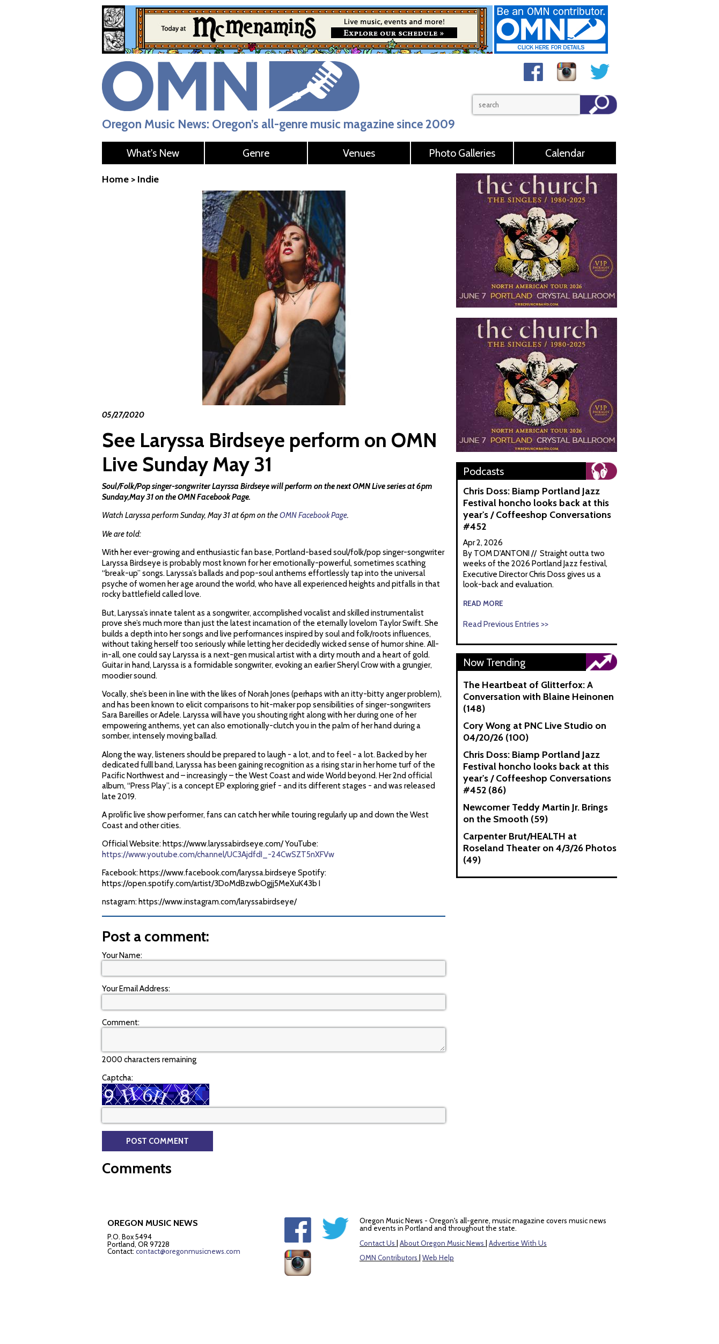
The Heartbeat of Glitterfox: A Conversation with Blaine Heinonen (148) (538, 696)
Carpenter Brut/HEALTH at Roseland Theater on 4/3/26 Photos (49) (540, 848)
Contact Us (377, 1243)
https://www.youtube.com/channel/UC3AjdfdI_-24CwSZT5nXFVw (218, 854)
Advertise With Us (518, 1243)
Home (115, 179)
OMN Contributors (388, 1257)
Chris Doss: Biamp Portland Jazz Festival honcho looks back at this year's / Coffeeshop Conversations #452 (537, 508)
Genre (256, 153)
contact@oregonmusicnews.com (188, 1251)
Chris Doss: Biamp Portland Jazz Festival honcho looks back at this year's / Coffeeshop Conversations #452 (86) (537, 772)
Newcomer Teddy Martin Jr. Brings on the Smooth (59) (535, 813)
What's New (153, 153)
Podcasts (483, 471)
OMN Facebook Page (313, 515)
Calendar (565, 153)
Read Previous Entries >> (505, 624)
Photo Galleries (462, 153)
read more (483, 603)
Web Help (438, 1257)
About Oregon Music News (442, 1243)
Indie (148, 179)
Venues (359, 153)
